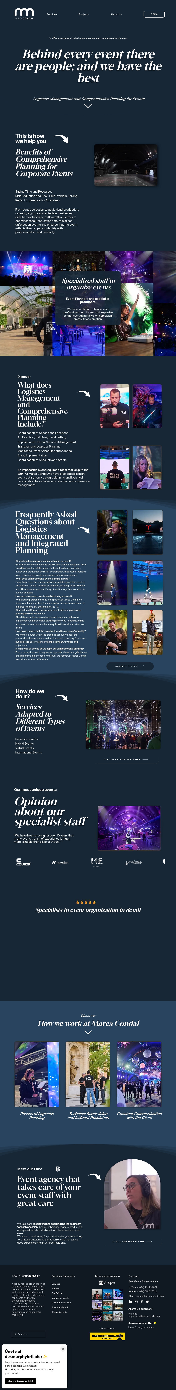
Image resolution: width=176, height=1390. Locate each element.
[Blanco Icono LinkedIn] (130, 1302)
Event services (61, 38)
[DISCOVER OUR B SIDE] (132, 1241)
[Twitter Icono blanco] (147, 1302)
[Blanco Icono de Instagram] (136, 1302)
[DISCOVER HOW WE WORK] (126, 759)
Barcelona (134, 1281)
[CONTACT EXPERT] (130, 666)
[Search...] (28, 1334)
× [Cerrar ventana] (63, 1349)
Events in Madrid (60, 1307)
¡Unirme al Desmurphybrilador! (20, 1381)
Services (56, 1284)
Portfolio (56, 1288)
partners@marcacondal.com (145, 1316)
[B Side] (154, 14)
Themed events (59, 1312)
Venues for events (60, 1298)
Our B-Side (57, 1293)
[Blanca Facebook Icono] (142, 1302)
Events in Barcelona (61, 1302)
